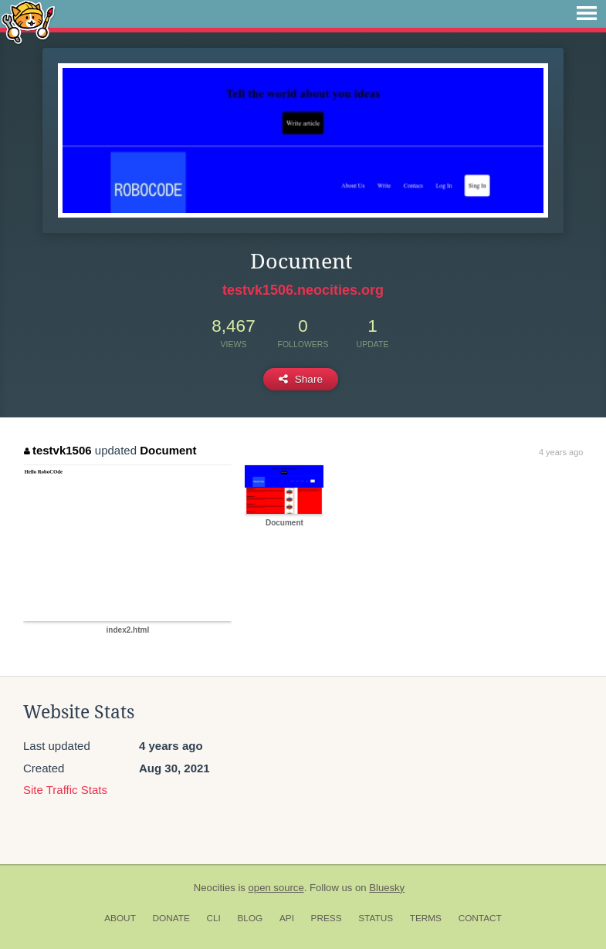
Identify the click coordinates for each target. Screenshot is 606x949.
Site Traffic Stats (65, 789)
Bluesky (387, 887)
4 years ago (561, 452)
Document (168, 450)
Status (375, 918)
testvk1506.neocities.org (303, 290)
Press (326, 918)
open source (276, 887)
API (286, 918)
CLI (213, 918)
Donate (171, 918)
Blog (249, 918)
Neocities (214, 887)
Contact (480, 918)
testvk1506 (57, 450)
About (120, 918)
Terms (426, 918)
